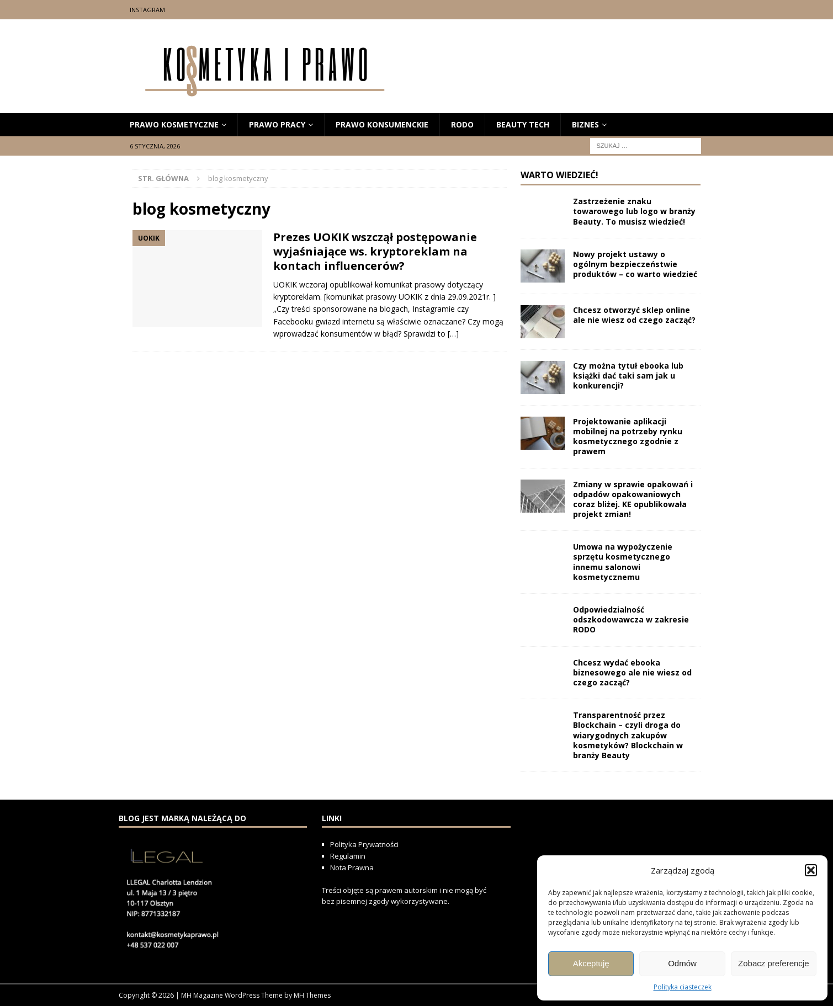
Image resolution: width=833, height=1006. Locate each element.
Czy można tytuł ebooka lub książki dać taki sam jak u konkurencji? (628, 375)
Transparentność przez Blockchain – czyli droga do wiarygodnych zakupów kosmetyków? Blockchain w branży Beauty (628, 735)
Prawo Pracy (277, 124)
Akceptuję (591, 963)
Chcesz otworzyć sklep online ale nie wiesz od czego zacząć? (634, 315)
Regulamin (347, 856)
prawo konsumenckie (382, 124)
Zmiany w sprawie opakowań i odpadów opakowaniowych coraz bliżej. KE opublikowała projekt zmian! (633, 499)
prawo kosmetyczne (174, 124)
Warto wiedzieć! (559, 175)
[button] (810, 870)
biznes (585, 124)
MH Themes (312, 995)
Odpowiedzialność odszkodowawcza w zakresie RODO (631, 619)
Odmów (682, 963)
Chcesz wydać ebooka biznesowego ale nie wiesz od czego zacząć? (632, 672)
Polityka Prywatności (365, 844)
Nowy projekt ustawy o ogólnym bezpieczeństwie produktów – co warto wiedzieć (635, 264)
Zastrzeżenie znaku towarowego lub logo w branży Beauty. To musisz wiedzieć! (634, 211)
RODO (462, 124)
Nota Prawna (352, 867)
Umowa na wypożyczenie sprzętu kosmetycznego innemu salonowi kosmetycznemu (622, 561)
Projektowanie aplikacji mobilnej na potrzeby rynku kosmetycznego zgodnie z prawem (627, 436)
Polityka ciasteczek (683, 987)
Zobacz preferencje (773, 963)
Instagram (147, 10)
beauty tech (522, 124)
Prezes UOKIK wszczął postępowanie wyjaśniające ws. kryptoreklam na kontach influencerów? (375, 251)
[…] (453, 333)
